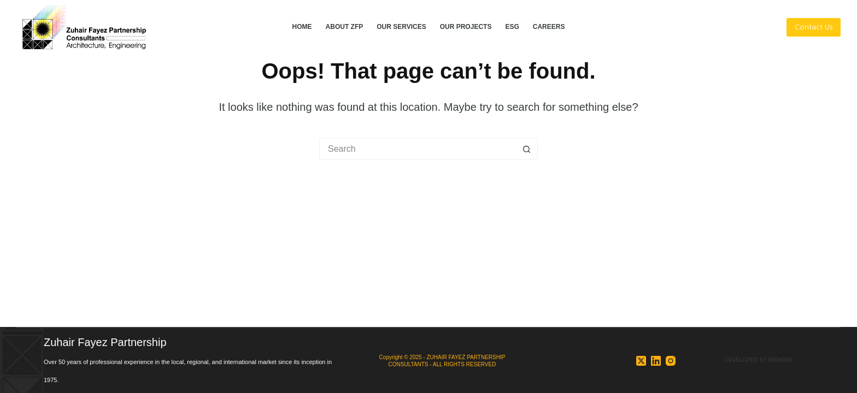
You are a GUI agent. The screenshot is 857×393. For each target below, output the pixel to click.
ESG (512, 27)
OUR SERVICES (401, 27)
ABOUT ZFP (344, 27)
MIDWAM (779, 360)
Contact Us (813, 27)
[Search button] (527, 149)
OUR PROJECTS (466, 27)
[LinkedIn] (656, 361)
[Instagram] (671, 361)
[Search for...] (417, 149)
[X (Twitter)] (641, 361)
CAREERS (549, 27)
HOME (302, 27)
